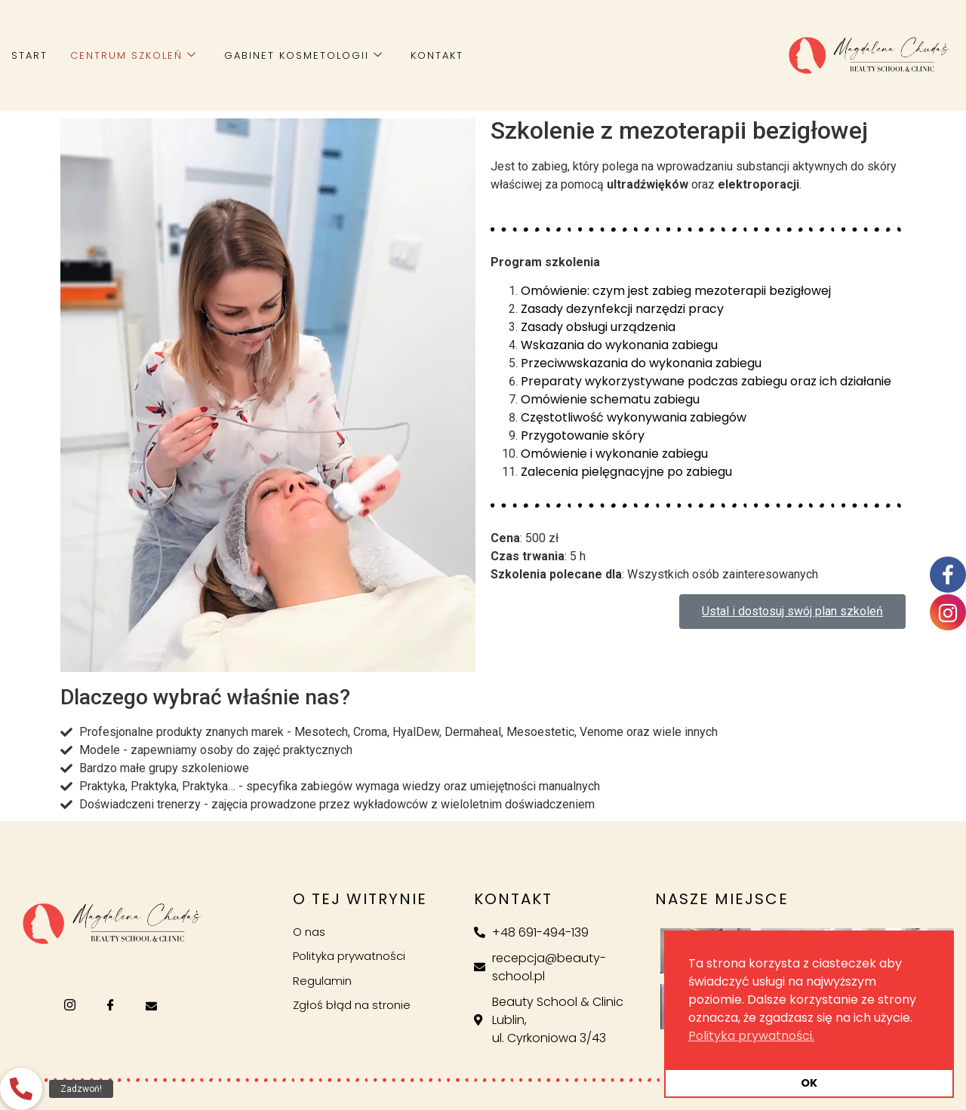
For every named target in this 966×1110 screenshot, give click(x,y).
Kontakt (437, 55)
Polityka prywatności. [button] (751, 1035)
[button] (21, 1089)
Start (29, 55)
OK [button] (809, 1082)
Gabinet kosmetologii (303, 55)
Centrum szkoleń (133, 55)
